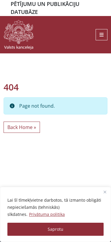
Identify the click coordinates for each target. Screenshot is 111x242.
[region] (55, 214)
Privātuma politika (47, 214)
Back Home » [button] (21, 127)
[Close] (104, 191)
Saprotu (55, 229)
